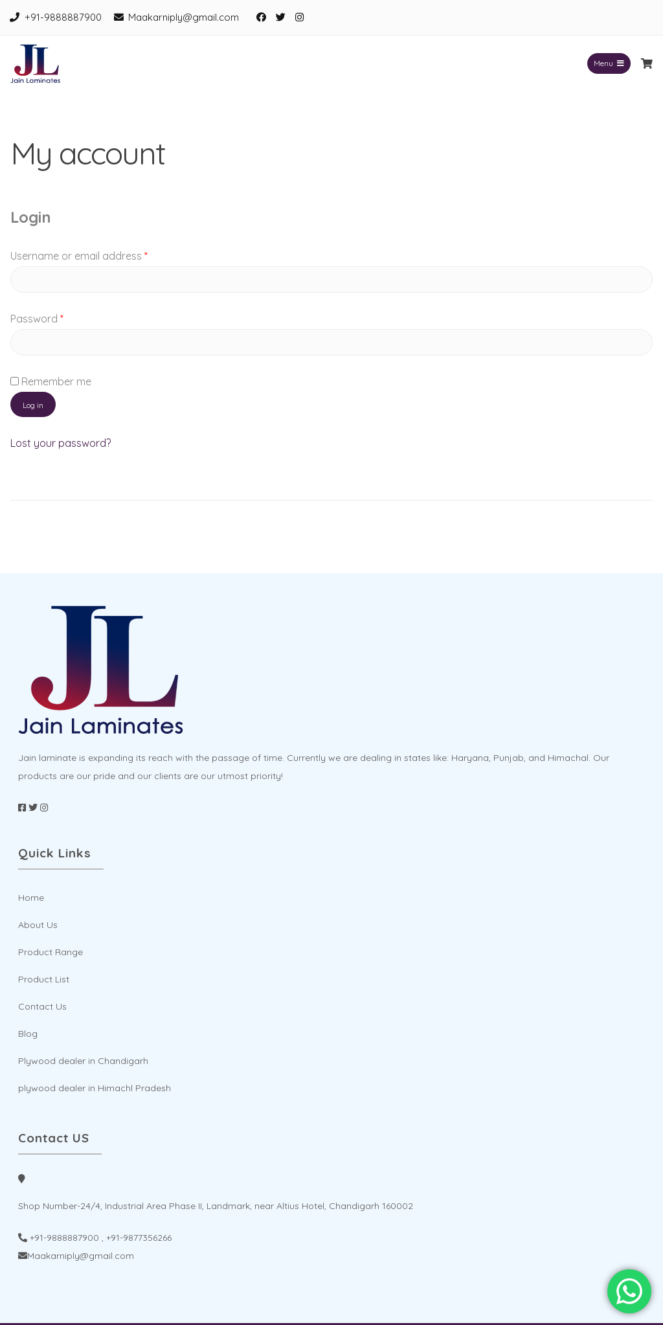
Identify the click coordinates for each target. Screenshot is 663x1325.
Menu (609, 63)
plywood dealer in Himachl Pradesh (94, 1088)
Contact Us (42, 1006)
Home (31, 897)
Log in (33, 405)
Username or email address (100, 253)
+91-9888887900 (63, 17)
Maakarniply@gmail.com (183, 17)
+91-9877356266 (139, 1237)
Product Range (50, 952)
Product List (43, 979)
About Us (38, 925)
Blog (28, 1033)
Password (58, 316)
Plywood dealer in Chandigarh (83, 1061)
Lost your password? (60, 442)
